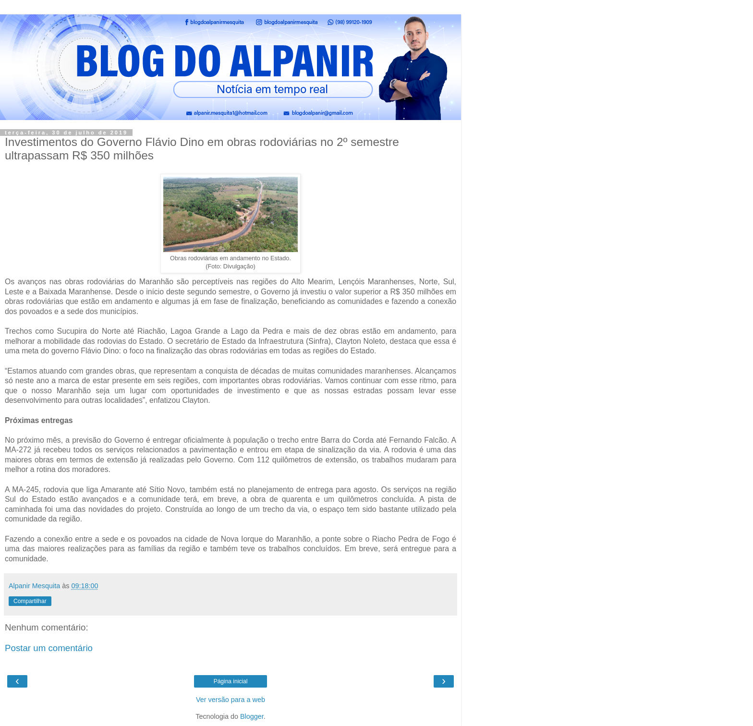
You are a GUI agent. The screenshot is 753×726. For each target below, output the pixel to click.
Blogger (252, 716)
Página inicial (231, 681)
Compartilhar (30, 601)
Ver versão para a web (230, 699)
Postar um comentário (49, 648)
